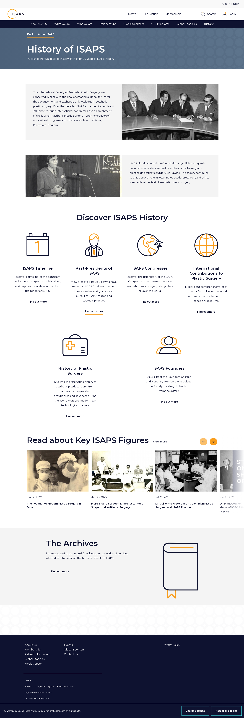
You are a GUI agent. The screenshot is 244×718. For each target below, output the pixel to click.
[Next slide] (213, 441)
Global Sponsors (74, 649)
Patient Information (37, 654)
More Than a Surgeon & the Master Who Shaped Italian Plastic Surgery (117, 505)
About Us (30, 644)
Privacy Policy (171, 644)
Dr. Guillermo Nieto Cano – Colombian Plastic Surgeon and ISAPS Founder (184, 505)
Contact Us (71, 654)
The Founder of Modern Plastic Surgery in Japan (54, 505)
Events (68, 644)
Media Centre (33, 663)
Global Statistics (34, 659)
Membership (33, 649)
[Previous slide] (203, 441)
